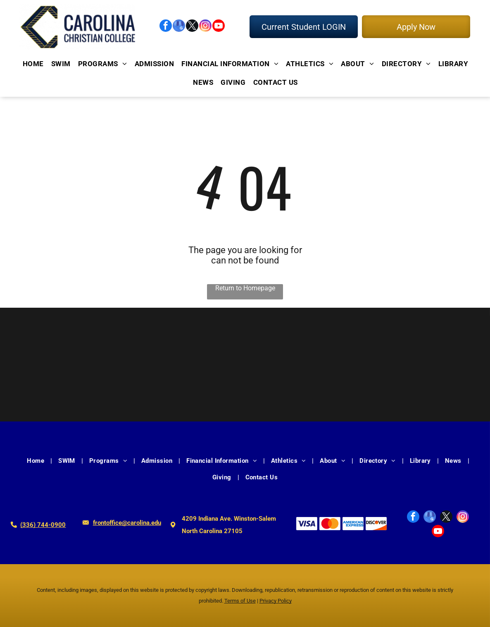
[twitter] (192, 26)
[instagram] (205, 26)
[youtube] (218, 26)
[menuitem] (33, 64)
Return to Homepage (245, 288)
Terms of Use (240, 601)
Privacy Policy (275, 601)
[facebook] (165, 26)
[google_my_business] (179, 26)
